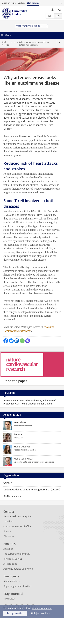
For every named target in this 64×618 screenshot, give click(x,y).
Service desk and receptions (18, 516)
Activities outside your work (18, 568)
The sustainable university (16, 553)
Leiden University (9, 3)
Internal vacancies (12, 558)
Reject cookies (41, 613)
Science (7, 483)
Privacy (7, 531)
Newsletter (9, 598)
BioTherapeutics (12, 496)
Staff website (5, 43)
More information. (42, 608)
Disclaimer (8, 536)
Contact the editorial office (17, 526)
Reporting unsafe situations (17, 586)
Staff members (33, 3)
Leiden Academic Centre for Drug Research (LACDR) (31, 489)
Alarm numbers (11, 581)
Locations (8, 521)
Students (21, 3)
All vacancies (10, 564)
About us (8, 549)
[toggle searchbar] (59, 9)
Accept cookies (15, 613)
